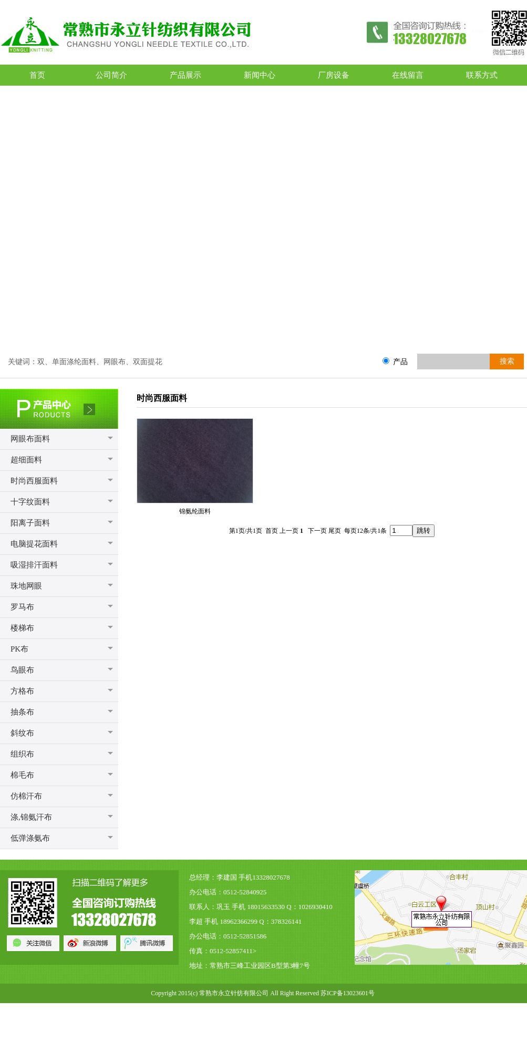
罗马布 (22, 607)
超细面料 (26, 460)
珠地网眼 (26, 586)
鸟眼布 (22, 670)
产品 (400, 361)
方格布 (22, 691)
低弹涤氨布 (30, 838)
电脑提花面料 (34, 544)
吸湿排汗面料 (34, 565)
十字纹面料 (30, 502)
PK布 (19, 649)
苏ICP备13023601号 (348, 993)
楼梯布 (22, 628)
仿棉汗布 (26, 796)
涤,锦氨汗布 (31, 817)
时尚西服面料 (34, 481)
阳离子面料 (30, 523)
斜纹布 (22, 733)
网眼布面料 (30, 439)
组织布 (22, 754)
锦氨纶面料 (195, 511)
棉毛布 (22, 775)
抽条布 (22, 712)
